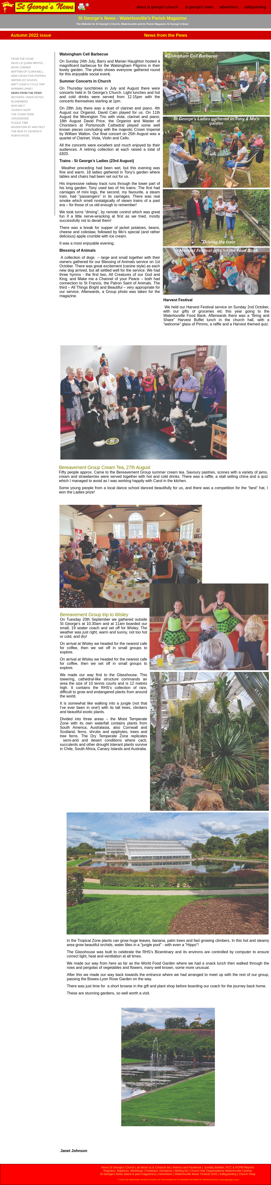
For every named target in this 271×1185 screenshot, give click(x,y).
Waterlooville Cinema (238, 1170)
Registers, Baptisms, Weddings (123, 1170)
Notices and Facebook (187, 1167)
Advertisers (165, 1174)
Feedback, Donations (158, 1170)
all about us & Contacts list (153, 1167)
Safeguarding (227, 1174)
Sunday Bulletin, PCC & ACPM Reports (229, 1167)
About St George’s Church (118, 1167)
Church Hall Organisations (206, 1170)
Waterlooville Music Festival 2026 (196, 1174)
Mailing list (181, 1170)
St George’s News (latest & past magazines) (128, 1174)
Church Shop (247, 1174)
